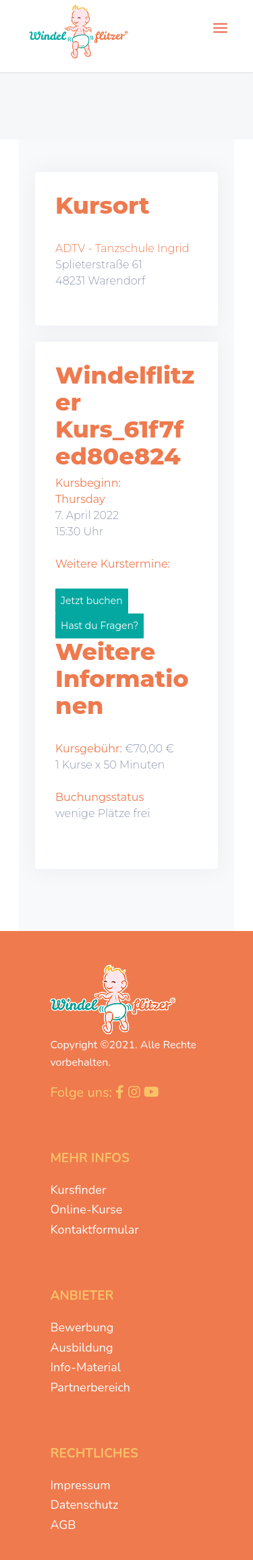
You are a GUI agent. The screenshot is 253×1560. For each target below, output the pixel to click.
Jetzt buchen (92, 601)
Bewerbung (81, 1327)
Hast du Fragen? (99, 626)
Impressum (80, 1485)
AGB (63, 1525)
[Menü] (220, 27)
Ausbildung (81, 1348)
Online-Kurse (86, 1209)
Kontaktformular (94, 1230)
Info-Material (85, 1367)
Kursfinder (78, 1190)
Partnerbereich (90, 1387)
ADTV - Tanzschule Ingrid (122, 248)
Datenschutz (84, 1505)
